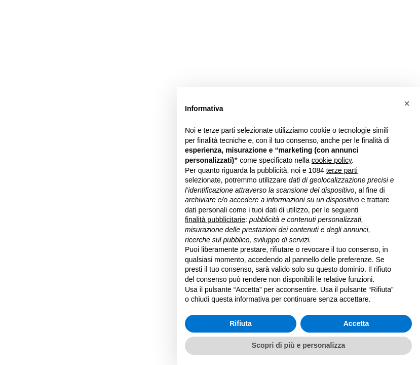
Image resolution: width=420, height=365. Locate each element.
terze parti (342, 170)
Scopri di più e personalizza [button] (298, 345)
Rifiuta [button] (241, 323)
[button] (407, 103)
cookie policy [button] (332, 160)
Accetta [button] (356, 323)
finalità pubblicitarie (215, 219)
